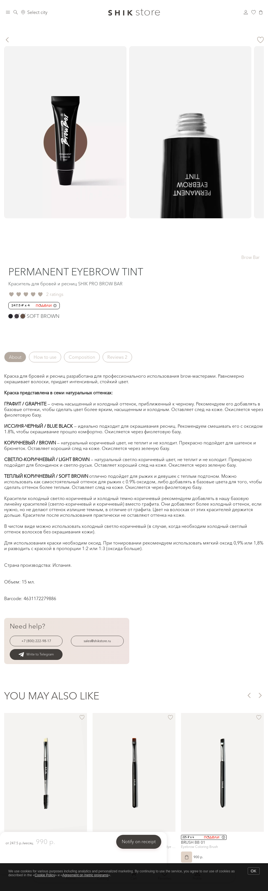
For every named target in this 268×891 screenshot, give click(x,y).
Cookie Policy (45, 875)
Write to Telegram (36, 654)
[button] (248, 695)
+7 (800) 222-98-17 (36, 641)
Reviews (117, 357)
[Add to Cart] (186, 857)
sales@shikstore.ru (97, 641)
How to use (45, 357)
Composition (82, 357)
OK (253, 871)
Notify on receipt (139, 841)
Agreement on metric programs (85, 875)
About (15, 357)
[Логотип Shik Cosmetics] (134, 12)
